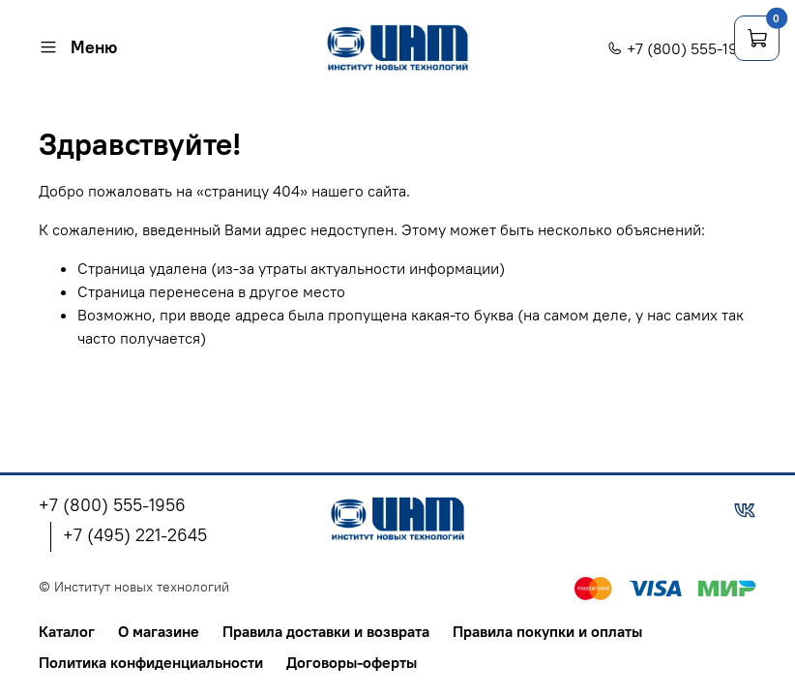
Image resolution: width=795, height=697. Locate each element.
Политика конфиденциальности (151, 662)
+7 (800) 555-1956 (681, 48)
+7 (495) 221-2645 (135, 535)
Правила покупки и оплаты (547, 631)
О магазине (158, 631)
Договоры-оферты (351, 662)
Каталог (67, 631)
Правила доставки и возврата (325, 631)
